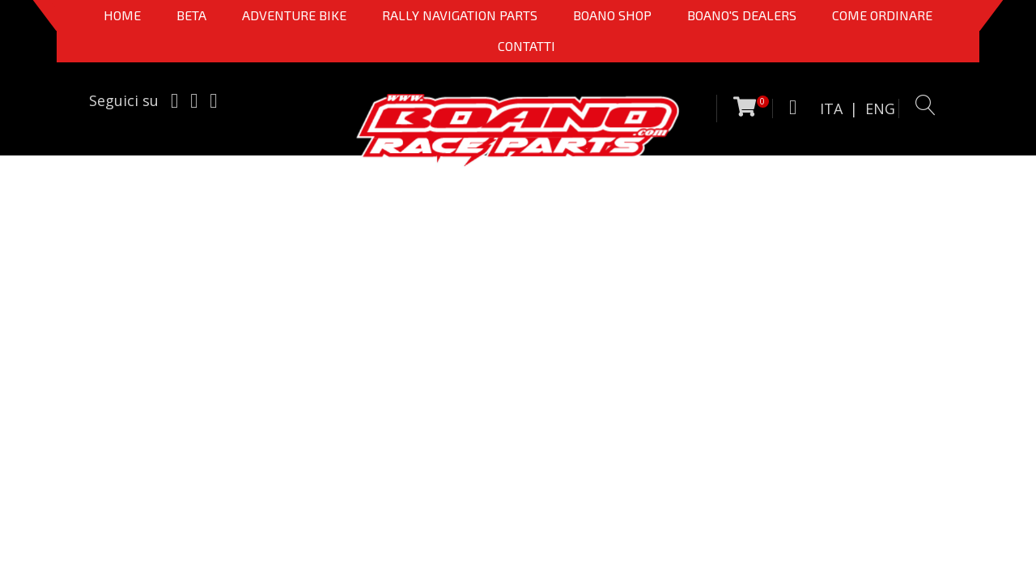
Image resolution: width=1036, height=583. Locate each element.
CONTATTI (526, 45)
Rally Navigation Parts (459, 15)
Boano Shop (612, 15)
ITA (831, 108)
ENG (880, 108)
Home (122, 15)
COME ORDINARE (882, 15)
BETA (191, 15)
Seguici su (124, 100)
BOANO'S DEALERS (741, 15)
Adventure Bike (294, 15)
